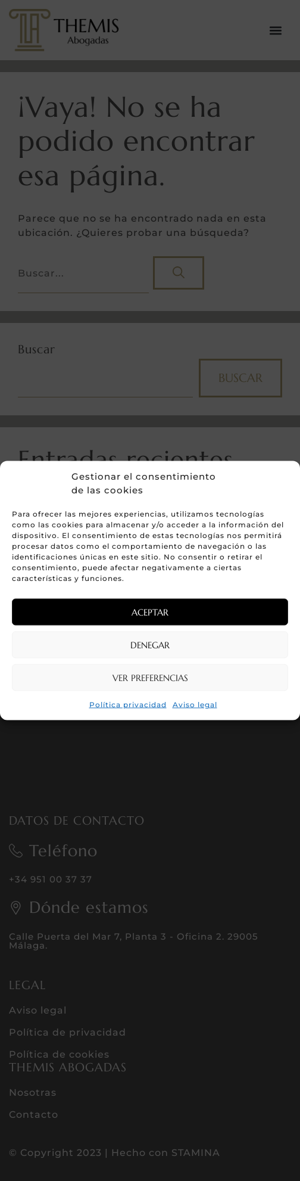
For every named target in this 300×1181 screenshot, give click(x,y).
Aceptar (150, 611)
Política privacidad (128, 704)
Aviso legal (195, 704)
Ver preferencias (150, 677)
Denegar (150, 644)
